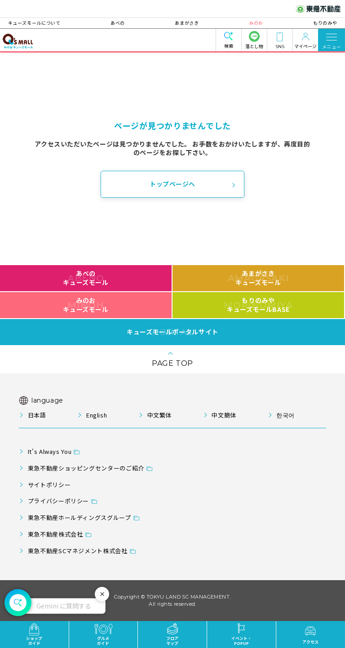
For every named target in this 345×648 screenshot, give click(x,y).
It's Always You (50, 451)
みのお (250, 22)
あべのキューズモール (85, 278)
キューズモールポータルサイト (172, 332)
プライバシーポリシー (58, 501)
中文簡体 (224, 415)
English (96, 415)
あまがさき (187, 22)
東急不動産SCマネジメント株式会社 (78, 550)
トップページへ (172, 183)
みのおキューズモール (85, 305)
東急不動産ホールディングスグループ (79, 517)
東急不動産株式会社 (55, 534)
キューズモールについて (45, 22)
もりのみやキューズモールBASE (258, 305)
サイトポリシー (49, 484)
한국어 (285, 415)
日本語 (37, 415)
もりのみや (314, 22)
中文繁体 (159, 415)
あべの (123, 22)
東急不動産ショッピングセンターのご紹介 (86, 468)
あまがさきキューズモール (258, 278)
